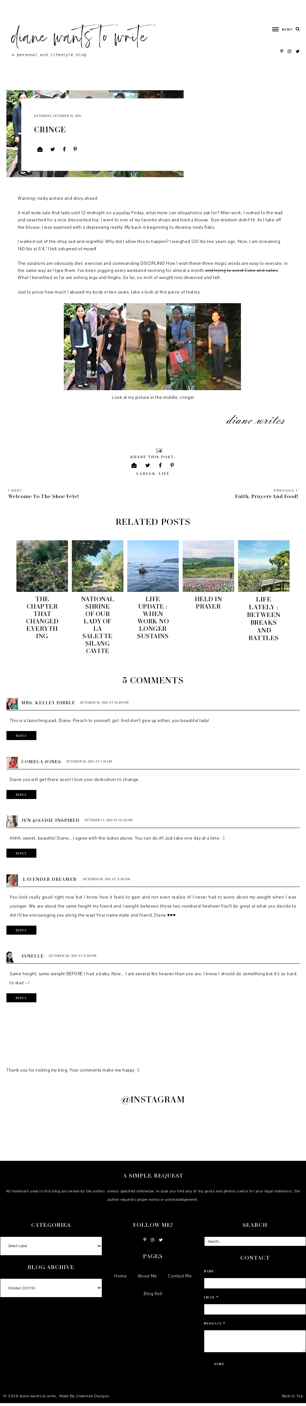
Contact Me (180, 1279)
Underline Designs (92, 1398)
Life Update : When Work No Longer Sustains (153, 618)
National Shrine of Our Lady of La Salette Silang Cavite (97, 626)
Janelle (32, 958)
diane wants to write (38, 1398)
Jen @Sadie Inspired (50, 822)
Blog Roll (153, 1296)
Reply (22, 738)
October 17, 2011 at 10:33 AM (109, 823)
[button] (279, 29)
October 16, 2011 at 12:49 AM (104, 705)
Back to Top (292, 1398)
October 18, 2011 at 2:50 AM (106, 882)
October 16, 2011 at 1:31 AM (89, 764)
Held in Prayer (209, 603)
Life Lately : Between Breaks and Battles (264, 618)
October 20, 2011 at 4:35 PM (73, 958)
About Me (147, 1279)
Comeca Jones (41, 764)
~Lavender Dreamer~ (49, 881)
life (164, 473)
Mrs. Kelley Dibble (48, 705)
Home (120, 1279)
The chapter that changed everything (42, 618)
